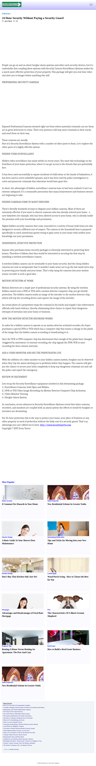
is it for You (25, 730)
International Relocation (55, 537)
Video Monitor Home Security (12, 730)
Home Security (7, 501)
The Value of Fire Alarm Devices (13, 711)
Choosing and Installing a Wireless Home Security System (20, 724)
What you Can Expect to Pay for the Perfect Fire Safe (19, 732)
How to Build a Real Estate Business (63, 649)
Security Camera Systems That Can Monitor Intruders (19, 743)
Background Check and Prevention (13, 737)
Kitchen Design (7, 573)
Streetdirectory (44, 763)
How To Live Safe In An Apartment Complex (16, 705)
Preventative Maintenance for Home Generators (17, 716)
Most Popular (8, 482)
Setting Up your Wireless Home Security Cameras (18, 739)
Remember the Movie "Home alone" (14, 741)
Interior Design (7, 537)
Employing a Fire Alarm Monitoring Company (17, 709)
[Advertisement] (23, 43)
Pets (48, 610)
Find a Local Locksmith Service (12, 722)
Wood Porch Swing (56, 577)
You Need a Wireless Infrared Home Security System (19, 728)
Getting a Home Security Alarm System (15, 734)
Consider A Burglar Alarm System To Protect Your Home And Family (23, 707)
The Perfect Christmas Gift (11, 745)
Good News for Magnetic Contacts (13, 726)
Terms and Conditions (54, 763)
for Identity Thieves (26, 745)
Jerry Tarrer (8, 21)
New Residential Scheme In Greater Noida (66, 504)
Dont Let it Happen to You (34, 741)
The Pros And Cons (22, 652)
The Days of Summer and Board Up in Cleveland (17, 718)
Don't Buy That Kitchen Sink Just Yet (19, 577)
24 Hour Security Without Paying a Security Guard (33, 18)
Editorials (6, 14)
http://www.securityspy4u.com (55, 425)
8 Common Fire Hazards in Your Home (20, 504)
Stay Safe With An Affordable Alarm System (16, 713)
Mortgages (5, 610)
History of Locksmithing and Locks (13, 720)
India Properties (53, 501)
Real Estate (51, 646)
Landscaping (51, 573)
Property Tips (6, 646)
